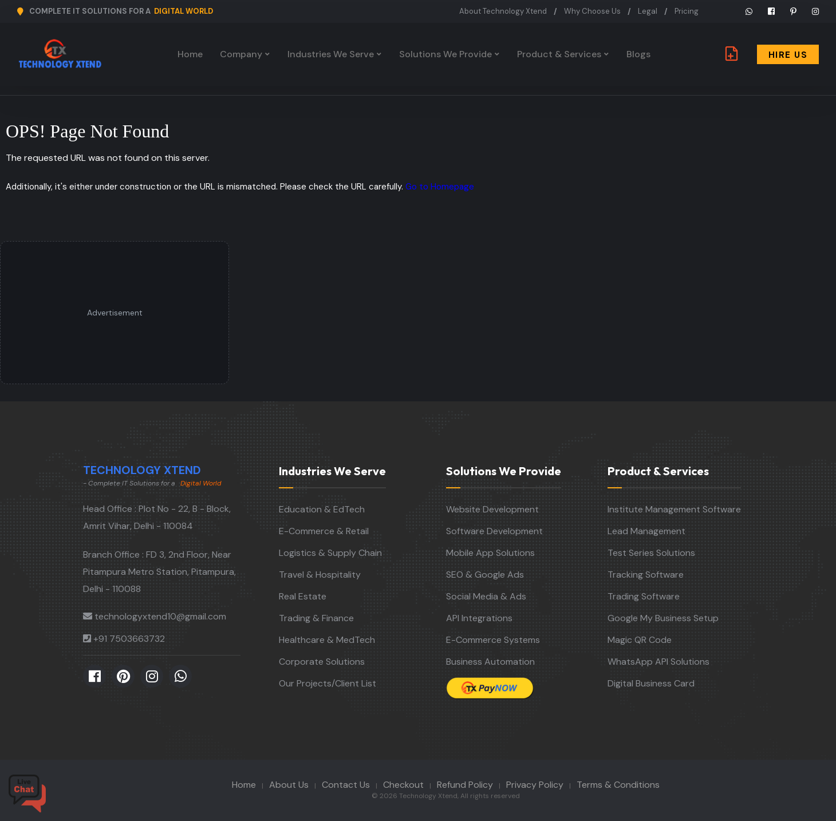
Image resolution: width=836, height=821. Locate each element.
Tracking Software (646, 575)
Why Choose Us (592, 11)
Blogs (638, 54)
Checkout (403, 785)
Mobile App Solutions (490, 553)
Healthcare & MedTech (327, 640)
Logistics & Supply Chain (330, 553)
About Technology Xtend (503, 11)
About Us (289, 785)
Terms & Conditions (618, 785)
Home (190, 54)
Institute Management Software (674, 509)
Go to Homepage (439, 186)
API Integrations (479, 618)
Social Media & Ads (486, 596)
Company (241, 54)
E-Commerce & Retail (324, 531)
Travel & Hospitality (320, 575)
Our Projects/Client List (327, 683)
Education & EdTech (322, 509)
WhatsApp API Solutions (658, 662)
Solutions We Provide (445, 54)
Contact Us (346, 785)
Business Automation (490, 662)
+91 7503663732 (129, 639)
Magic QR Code (640, 640)
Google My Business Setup (663, 618)
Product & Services (559, 54)
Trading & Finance (316, 618)
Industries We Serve (330, 54)
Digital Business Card (651, 683)
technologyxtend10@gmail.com (160, 616)
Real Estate (302, 596)
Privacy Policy (534, 785)
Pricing (687, 11)
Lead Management (646, 531)
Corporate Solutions (322, 662)
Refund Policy (465, 785)
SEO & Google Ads (485, 575)
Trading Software (644, 596)
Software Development (494, 531)
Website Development (492, 509)
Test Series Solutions (651, 553)
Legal (647, 11)
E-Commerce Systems (493, 640)
